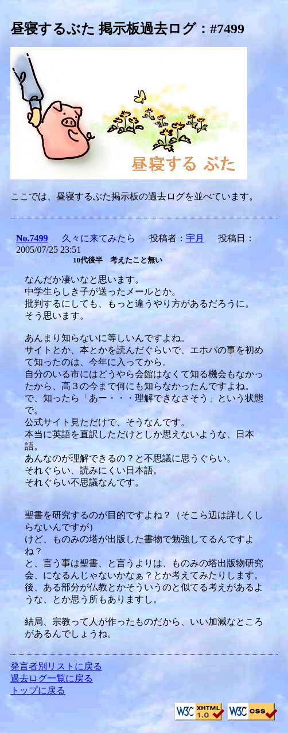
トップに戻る (37, 690)
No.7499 (32, 238)
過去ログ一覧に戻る (51, 678)
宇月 (195, 238)
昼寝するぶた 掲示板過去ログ (103, 28)
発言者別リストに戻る (56, 666)
